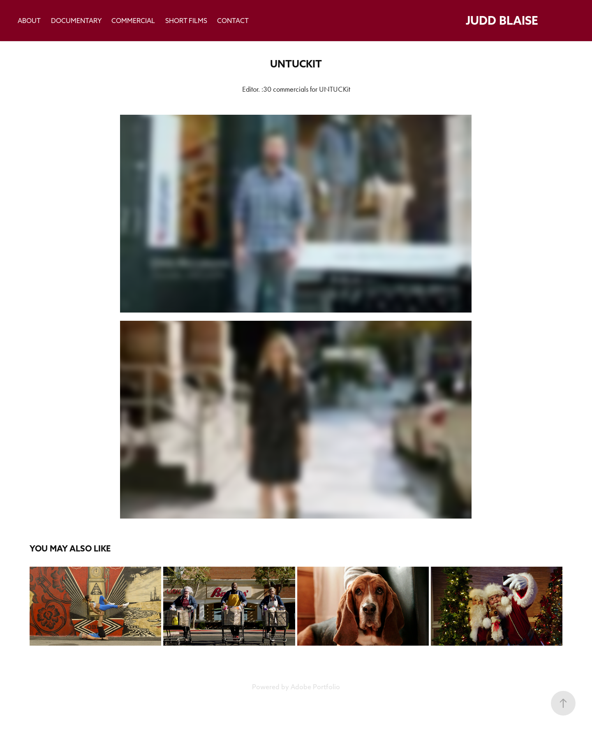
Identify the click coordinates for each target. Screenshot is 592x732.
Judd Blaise (502, 20)
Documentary (76, 20)
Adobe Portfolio (315, 687)
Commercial (133, 20)
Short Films (186, 20)
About (29, 20)
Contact (233, 20)
